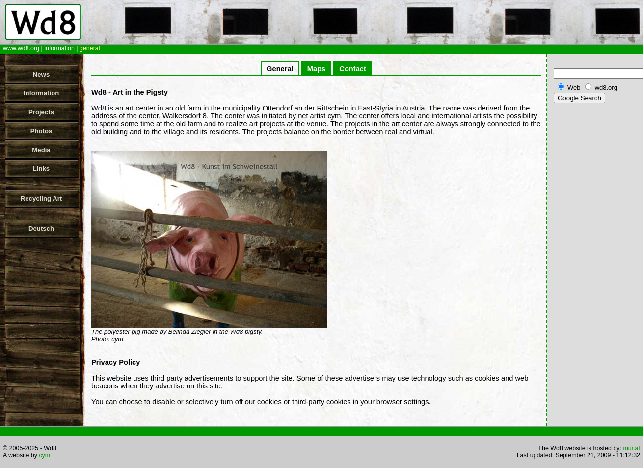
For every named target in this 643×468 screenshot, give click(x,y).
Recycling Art (41, 198)
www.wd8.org (21, 48)
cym (44, 455)
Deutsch (41, 228)
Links (41, 168)
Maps (316, 69)
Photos (41, 131)
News (41, 74)
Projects (41, 112)
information (59, 48)
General (280, 69)
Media (41, 150)
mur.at (631, 448)
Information (41, 93)
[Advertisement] (596, 259)
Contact (352, 69)
